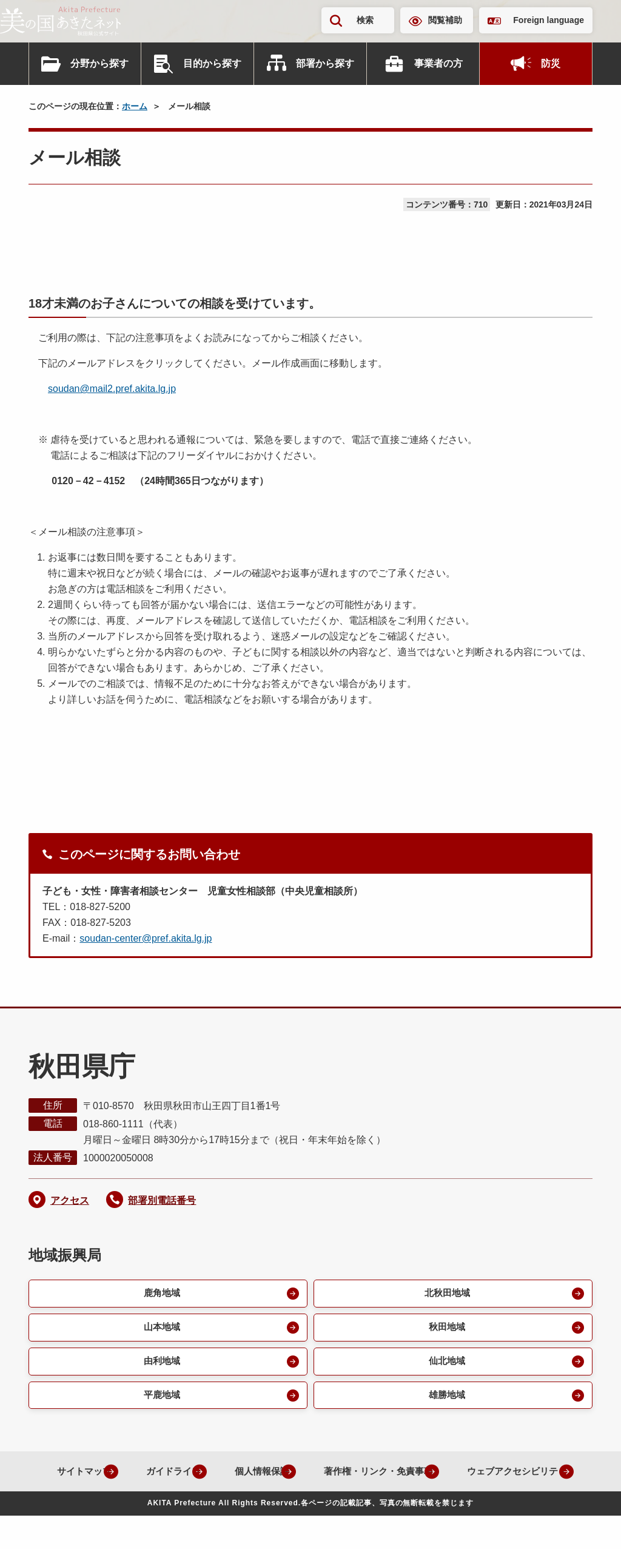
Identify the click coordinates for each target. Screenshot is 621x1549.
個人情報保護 (319, 1476)
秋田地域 (445, 1329)
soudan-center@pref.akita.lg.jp (145, 938)
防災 (550, 63)
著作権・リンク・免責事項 (444, 1476)
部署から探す (325, 63)
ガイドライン (224, 1476)
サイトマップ (128, 1476)
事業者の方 (438, 63)
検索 (365, 20)
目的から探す (212, 63)
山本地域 (160, 1329)
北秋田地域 (445, 1294)
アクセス (69, 1200)
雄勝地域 (445, 1399)
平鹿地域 (160, 1399)
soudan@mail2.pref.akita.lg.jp (112, 388)
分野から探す (99, 63)
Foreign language (548, 20)
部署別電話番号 (162, 1200)
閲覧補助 (445, 20)
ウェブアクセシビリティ (300, 1504)
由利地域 (160, 1364)
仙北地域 (445, 1364)
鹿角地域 (160, 1294)
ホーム (134, 106)
